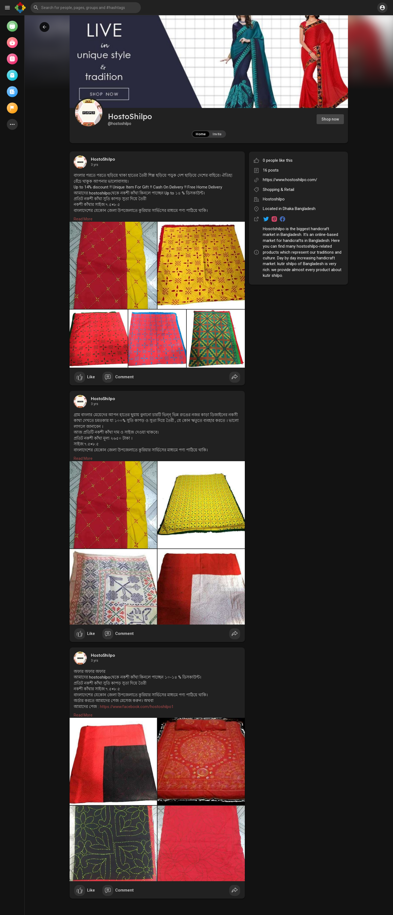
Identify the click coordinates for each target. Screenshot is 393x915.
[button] (86, 7)
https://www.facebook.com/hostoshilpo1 (137, 706)
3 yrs (94, 165)
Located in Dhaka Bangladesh (289, 208)
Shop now (330, 119)
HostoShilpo (103, 159)
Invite (217, 134)
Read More (83, 219)
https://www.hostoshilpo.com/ (290, 179)
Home (201, 134)
